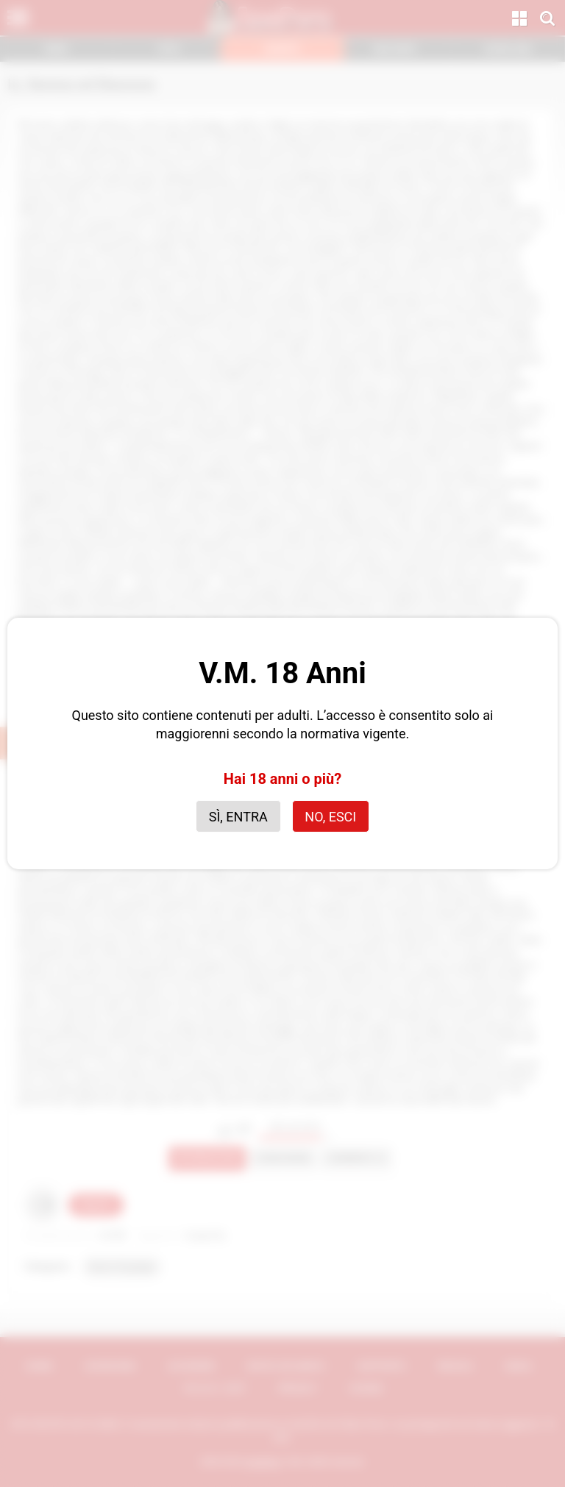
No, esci (330, 816)
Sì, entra (238, 816)
